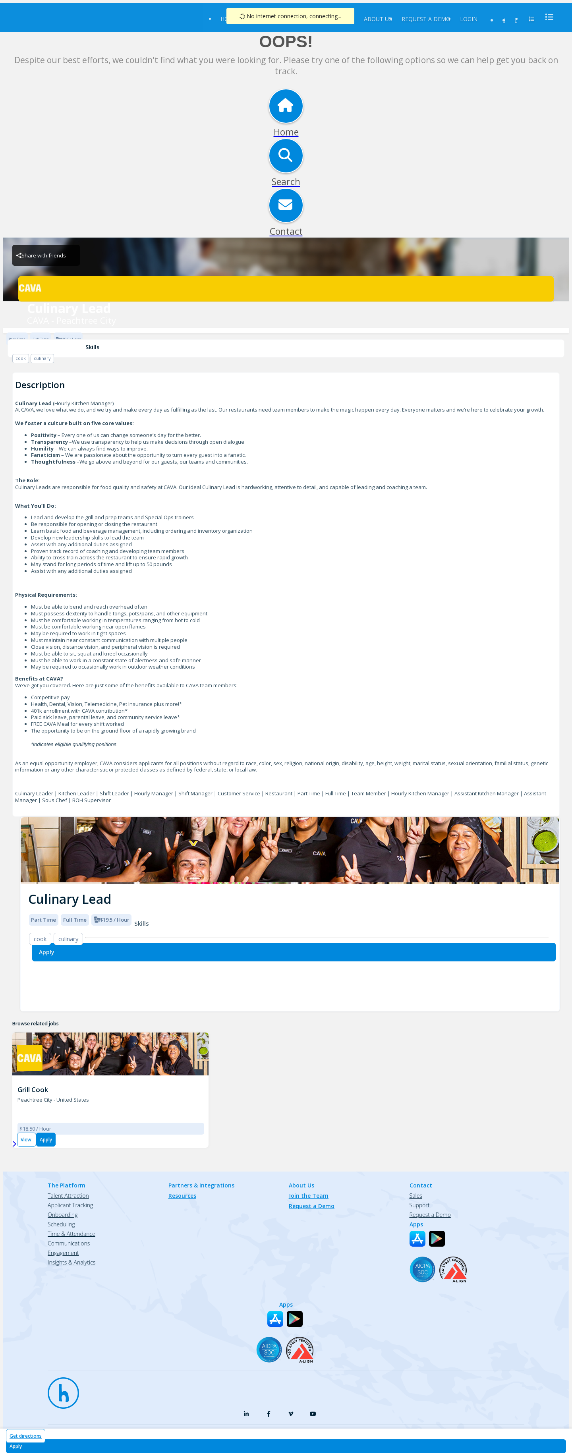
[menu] (547, 17)
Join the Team (309, 1195)
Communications (69, 1243)
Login (468, 19)
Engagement (63, 1253)
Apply (46, 1139)
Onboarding (62, 1214)
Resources (182, 1195)
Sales (416, 1195)
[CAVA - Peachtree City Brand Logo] (285, 289)
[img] (290, 850)
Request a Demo (426, 19)
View (27, 1139)
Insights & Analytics (71, 1262)
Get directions (26, 1436)
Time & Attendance (71, 1234)
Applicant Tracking (70, 1205)
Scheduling (61, 1224)
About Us (378, 19)
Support (420, 1205)
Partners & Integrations (201, 1185)
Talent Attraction (68, 1195)
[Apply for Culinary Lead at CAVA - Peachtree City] (286, 1446)
